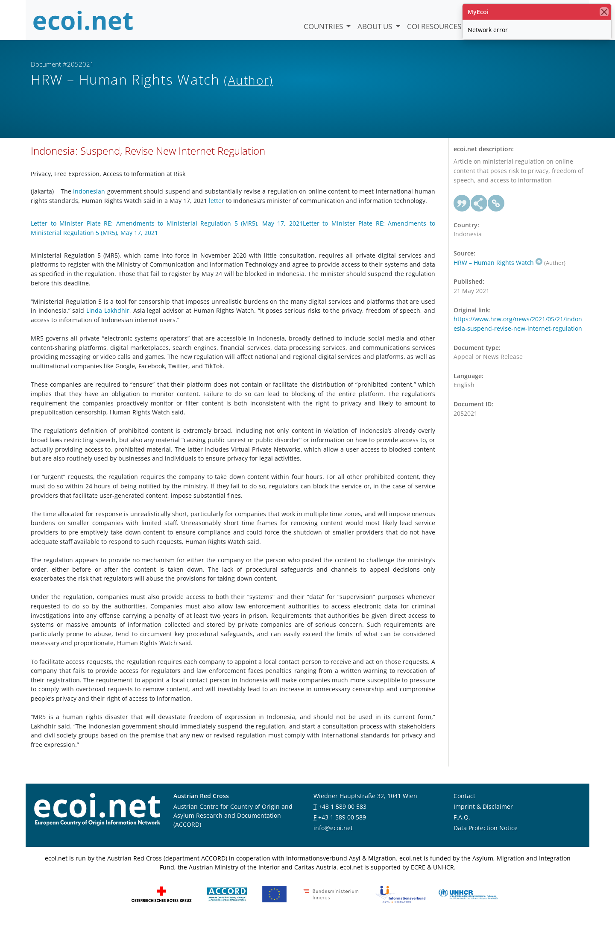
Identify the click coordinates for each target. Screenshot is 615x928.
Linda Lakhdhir (107, 318)
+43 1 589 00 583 (342, 813)
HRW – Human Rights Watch (498, 269)
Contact (464, 803)
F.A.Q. (462, 824)
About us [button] (375, 26)
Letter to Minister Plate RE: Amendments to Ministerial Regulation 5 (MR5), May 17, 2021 (167, 230)
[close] (604, 11)
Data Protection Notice (486, 835)
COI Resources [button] (435, 26)
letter (216, 207)
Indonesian (89, 198)
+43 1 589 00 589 (342, 824)
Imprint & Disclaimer (483, 813)
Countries (324, 26)
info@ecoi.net (333, 835)
